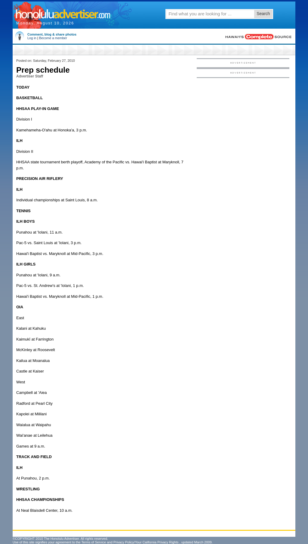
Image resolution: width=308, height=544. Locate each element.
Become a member (53, 38)
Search (263, 13)
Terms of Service (93, 542)
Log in (31, 38)
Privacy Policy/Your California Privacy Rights (146, 542)
